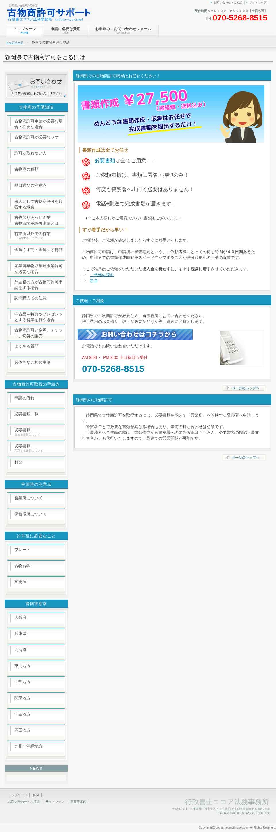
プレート (22, 549)
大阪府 (20, 617)
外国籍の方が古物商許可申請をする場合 (38, 285)
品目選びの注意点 (30, 185)
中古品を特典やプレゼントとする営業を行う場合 (38, 317)
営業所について (28, 498)
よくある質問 (26, 346)
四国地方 (22, 730)
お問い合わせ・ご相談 (228, 2)
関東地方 (22, 698)
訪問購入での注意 (30, 298)
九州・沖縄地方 (28, 746)
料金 (94, 280)
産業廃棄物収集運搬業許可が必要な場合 (38, 268)
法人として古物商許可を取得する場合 (38, 204)
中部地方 (22, 681)
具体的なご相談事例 (32, 362)
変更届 (20, 581)
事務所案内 (78, 801)
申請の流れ (24, 398)
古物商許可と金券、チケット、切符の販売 (38, 333)
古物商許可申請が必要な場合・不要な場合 (38, 124)
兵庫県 (20, 633)
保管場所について (30, 514)
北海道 (20, 649)
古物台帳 (22, 565)
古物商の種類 (26, 169)
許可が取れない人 (30, 153)
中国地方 (22, 714)
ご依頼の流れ (102, 274)
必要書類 (105, 160)
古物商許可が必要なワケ (36, 137)
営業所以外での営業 (32, 235)
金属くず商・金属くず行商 (38, 249)
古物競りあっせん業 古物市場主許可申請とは (36, 220)
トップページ (14, 42)
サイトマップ (258, 2)
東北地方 (22, 665)
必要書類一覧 (26, 414)
